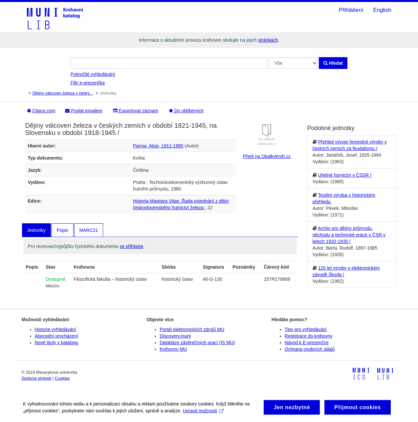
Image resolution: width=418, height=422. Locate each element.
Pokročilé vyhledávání (93, 74)
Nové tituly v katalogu (56, 342)
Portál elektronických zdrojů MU (192, 329)
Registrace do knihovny (309, 336)
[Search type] (293, 63)
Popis (62, 230)
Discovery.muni (175, 336)
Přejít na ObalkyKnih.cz (267, 156)
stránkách (268, 40)
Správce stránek (37, 378)
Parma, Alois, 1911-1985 (158, 145)
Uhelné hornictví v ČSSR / (344, 175)
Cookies (62, 378)
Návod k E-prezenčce (307, 342)
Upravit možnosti (203, 413)
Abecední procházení (56, 336)
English (382, 10)
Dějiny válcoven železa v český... (63, 93)
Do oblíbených (186, 110)
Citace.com (41, 110)
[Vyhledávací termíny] (169, 63)
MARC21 (88, 230)
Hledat (333, 63)
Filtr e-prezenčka (88, 82)
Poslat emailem (83, 110)
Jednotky (36, 230)
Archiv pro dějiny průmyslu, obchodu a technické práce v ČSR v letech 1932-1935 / (349, 235)
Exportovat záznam (135, 110)
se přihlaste (131, 246)
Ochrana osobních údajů (310, 349)
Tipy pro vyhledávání (306, 329)
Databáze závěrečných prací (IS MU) (197, 342)
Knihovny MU (173, 349)
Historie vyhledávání (55, 329)
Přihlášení (351, 10)
